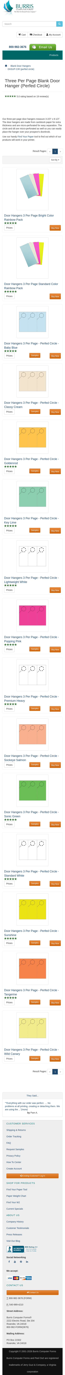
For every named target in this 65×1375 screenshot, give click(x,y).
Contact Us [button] (33, 1292)
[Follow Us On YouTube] (15, 1261)
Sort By (55, 160)
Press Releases (14, 1234)
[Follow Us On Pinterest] (21, 1261)
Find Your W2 (13, 1202)
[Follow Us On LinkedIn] (27, 1261)
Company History (15, 1221)
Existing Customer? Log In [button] (32, 1176)
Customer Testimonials (17, 1228)
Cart (22, 34)
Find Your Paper (26, 136)
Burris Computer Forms (44, 1351)
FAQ (8, 1143)
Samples (35, 355)
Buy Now (55, 228)
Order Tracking (13, 1136)
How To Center (13, 1162)
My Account (53, 34)
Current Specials (14, 1209)
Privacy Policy (13, 1155)
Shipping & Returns (16, 1130)
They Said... (33, 1095)
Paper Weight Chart (16, 1196)
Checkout (36, 34)
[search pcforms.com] (59, 24)
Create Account (14, 1168)
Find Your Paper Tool (16, 1189)
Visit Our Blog (13, 1241)
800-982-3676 (17, 47)
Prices (9, 227)
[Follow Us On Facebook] (9, 1261)
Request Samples (15, 1149)
